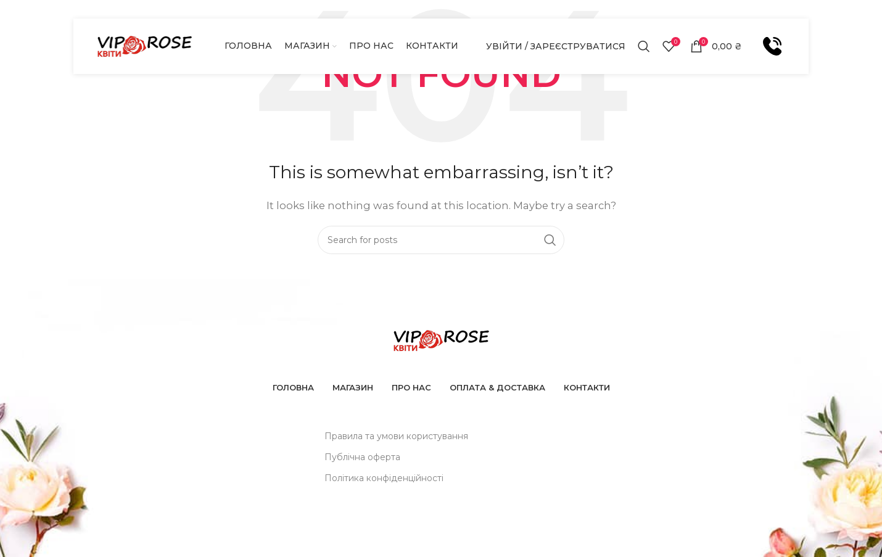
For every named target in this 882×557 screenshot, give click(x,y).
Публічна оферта (362, 457)
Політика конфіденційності (383, 478)
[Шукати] (644, 46)
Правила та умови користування (396, 436)
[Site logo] (144, 45)
